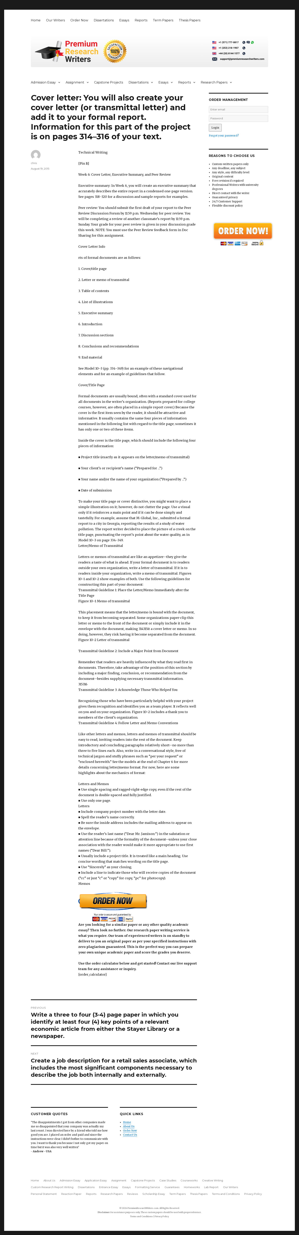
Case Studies (167, 1180)
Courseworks (189, 1180)
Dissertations (104, 20)
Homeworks (192, 1187)
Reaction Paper (71, 1193)
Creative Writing (212, 1180)
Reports (141, 20)
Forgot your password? (224, 135)
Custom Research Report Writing (52, 1187)
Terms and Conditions (226, 1193)
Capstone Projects (108, 82)
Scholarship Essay (153, 1193)
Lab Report (211, 1187)
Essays (124, 20)
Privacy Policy (253, 1193)
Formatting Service (147, 1187)
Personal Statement (44, 1193)
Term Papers (163, 20)
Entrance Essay (108, 1187)
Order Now (79, 20)
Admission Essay (43, 82)
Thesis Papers (189, 20)
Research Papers (214, 82)
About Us (128, 1126)
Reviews (132, 1193)
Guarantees (172, 1187)
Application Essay (96, 1180)
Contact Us (130, 1134)
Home (36, 20)
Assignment (75, 82)
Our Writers (55, 20)
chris (34, 163)
